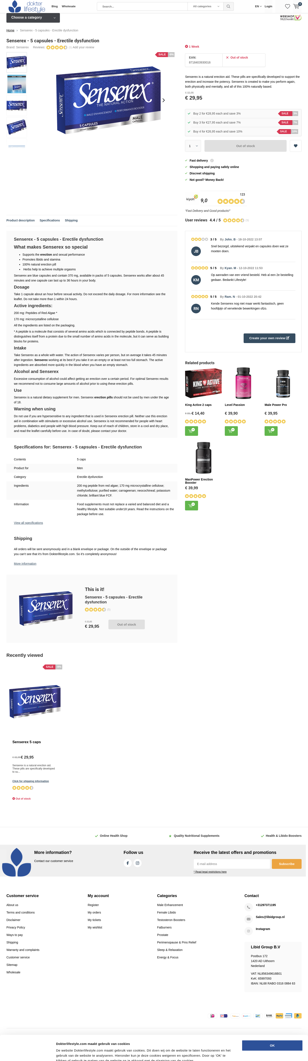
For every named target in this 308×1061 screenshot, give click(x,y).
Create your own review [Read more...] (269, 341)
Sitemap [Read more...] (11, 968)
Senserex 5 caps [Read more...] (26, 745)
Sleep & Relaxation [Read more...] (170, 953)
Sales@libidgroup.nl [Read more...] (270, 920)
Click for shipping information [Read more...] (30, 784)
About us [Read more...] (12, 908)
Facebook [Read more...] (128, 865)
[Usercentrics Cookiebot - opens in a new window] (27, 1052)
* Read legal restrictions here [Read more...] (210, 875)
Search (229, 6)
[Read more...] (26, 6)
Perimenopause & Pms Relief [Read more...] (176, 945)
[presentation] (163, 103)
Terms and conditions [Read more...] (20, 915)
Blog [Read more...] (55, 6)
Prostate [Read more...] (162, 938)
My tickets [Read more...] (94, 923)
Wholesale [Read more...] (69, 6)
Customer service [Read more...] (18, 960)
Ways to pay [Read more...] (14, 938)
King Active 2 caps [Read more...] (198, 408)
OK (272, 1020)
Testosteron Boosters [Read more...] (171, 923)
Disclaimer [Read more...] (13, 923)
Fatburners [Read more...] (164, 930)
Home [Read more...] (10, 33)
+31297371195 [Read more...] (266, 908)
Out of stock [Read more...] (126, 627)
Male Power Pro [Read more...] (276, 408)
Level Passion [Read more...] (235, 408)
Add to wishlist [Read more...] (295, 147)
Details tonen (231, 1052)
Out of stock (245, 149)
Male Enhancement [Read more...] (170, 908)
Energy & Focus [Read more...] (168, 960)
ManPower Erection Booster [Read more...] (199, 484)
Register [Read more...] (93, 908)
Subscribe (287, 867)
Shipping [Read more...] (71, 223)
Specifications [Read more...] (50, 223)
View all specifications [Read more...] (28, 526)
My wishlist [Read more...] (95, 930)
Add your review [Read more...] (83, 50)
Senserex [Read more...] (22, 50)
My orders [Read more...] (94, 915)
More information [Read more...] (25, 566)
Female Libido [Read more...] (166, 915)
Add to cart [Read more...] (191, 433)
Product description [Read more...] (20, 223)
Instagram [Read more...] (137, 865)
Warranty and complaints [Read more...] (22, 953)
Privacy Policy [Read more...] (15, 930)
